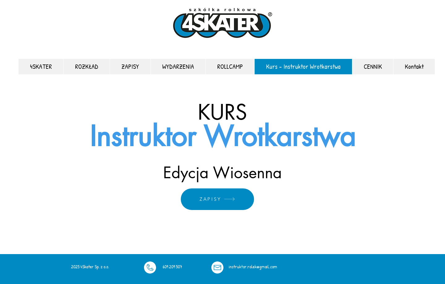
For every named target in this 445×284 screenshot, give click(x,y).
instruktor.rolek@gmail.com (253, 266)
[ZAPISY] (217, 199)
